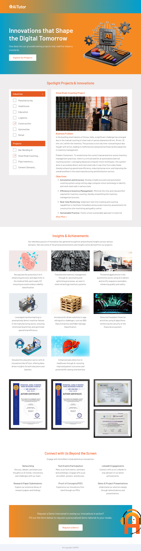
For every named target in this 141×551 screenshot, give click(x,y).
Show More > (61, 216)
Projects (17, 143)
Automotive (24, 129)
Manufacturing (25, 100)
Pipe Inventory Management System (23, 161)
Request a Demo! (70, 527)
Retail (21, 135)
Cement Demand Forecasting (23, 167)
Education (23, 112)
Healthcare (23, 106)
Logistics (22, 117)
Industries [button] (18, 94)
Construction (24, 123)
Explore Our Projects (22, 57)
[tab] (28, 94)
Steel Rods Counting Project (25, 156)
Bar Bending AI (25, 150)
